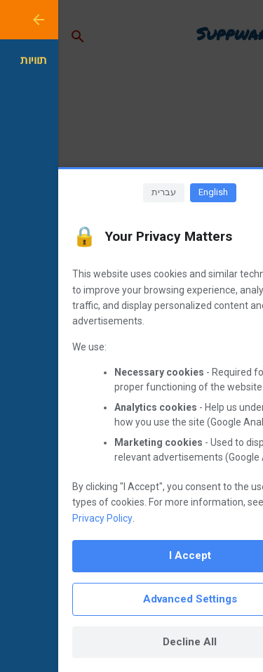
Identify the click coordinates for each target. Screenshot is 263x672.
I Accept (132, 555)
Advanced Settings (132, 599)
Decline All (131, 641)
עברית (105, 192)
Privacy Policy (44, 518)
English (155, 192)
